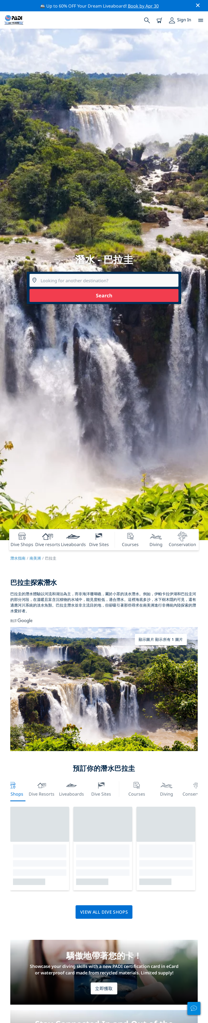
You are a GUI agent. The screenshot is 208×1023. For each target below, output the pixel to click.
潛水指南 (17, 558)
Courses (136, 788)
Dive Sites (101, 788)
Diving (166, 788)
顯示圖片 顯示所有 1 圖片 (161, 639)
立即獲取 (104, 988)
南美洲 (35, 558)
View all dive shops (104, 912)
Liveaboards (71, 788)
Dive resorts (41, 788)
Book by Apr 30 (143, 6)
